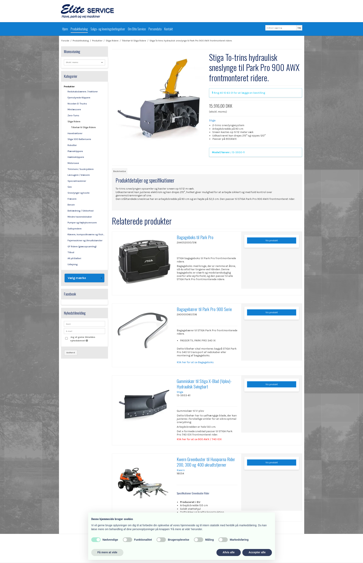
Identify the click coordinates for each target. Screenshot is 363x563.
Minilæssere (74, 109)
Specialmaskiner (77, 181)
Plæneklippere (75, 151)
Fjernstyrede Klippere (79, 97)
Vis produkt (271, 240)
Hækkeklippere (76, 157)
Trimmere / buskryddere (81, 169)
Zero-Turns (73, 115)
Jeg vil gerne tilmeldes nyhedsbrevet (87, 338)
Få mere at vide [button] (107, 552)
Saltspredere (75, 228)
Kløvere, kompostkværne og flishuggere (86, 234)
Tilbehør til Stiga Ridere (83, 127)
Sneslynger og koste (79, 192)
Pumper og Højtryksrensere (82, 222)
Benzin (71, 204)
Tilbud (71, 252)
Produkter (69, 86)
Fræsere (72, 199)
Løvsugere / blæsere (79, 175)
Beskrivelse (119, 171)
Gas (70, 186)
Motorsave (73, 163)
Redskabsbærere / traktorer (83, 91)
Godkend (70, 352)
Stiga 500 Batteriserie (79, 139)
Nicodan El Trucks (77, 103)
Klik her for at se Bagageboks (195, 362)
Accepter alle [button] (257, 552)
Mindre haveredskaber (80, 216)
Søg (299, 27)
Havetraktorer (75, 133)
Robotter (72, 145)
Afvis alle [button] (229, 552)
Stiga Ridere (74, 121)
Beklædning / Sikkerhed (80, 210)
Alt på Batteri (74, 258)
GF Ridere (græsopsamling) (82, 246)
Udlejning (72, 264)
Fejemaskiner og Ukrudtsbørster (85, 240)
